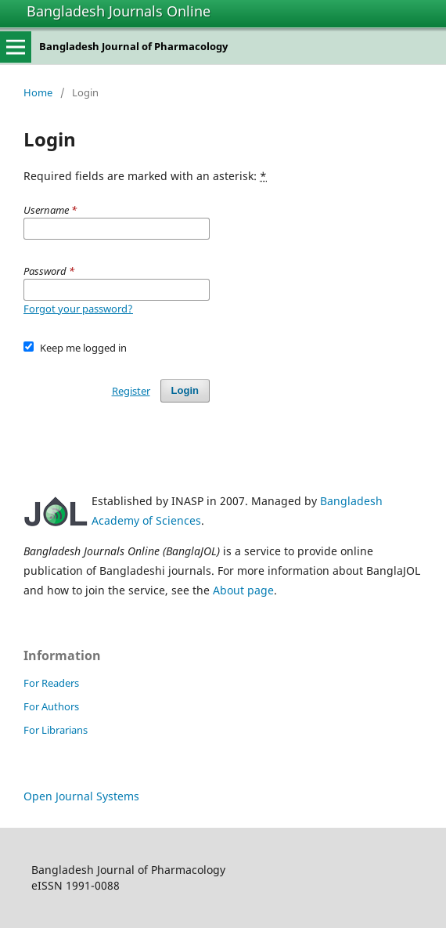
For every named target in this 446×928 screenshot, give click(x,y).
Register (131, 391)
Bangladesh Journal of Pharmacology (133, 46)
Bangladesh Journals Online (118, 11)
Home (37, 92)
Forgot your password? (78, 309)
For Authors (51, 706)
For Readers (51, 683)
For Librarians (55, 730)
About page (243, 590)
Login (185, 390)
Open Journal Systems (81, 796)
